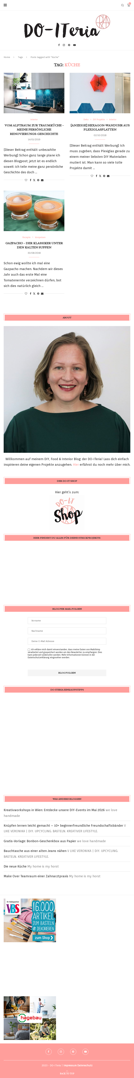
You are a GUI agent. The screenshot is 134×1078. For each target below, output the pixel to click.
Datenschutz (84, 1065)
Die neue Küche (15, 866)
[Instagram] (64, 45)
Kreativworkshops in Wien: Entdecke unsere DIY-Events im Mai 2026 (54, 810)
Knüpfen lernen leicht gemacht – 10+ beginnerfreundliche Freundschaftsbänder (63, 825)
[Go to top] (67, 1073)
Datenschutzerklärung (38, 657)
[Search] (122, 5)
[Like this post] (26, 180)
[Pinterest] (69, 45)
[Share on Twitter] (34, 180)
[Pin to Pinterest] (38, 180)
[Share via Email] (42, 180)
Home (7, 57)
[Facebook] (59, 45)
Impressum (70, 1065)
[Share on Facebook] (30, 180)
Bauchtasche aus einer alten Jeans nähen (35, 851)
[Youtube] (74, 45)
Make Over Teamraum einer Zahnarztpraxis (36, 876)
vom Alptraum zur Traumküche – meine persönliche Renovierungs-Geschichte (34, 129)
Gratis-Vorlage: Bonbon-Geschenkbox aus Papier (40, 841)
